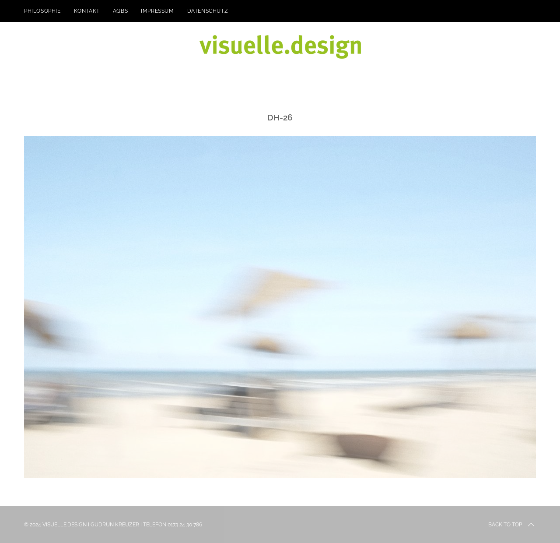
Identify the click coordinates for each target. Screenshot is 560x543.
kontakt (87, 11)
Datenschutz (207, 11)
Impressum (157, 11)
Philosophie (42, 11)
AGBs (120, 11)
